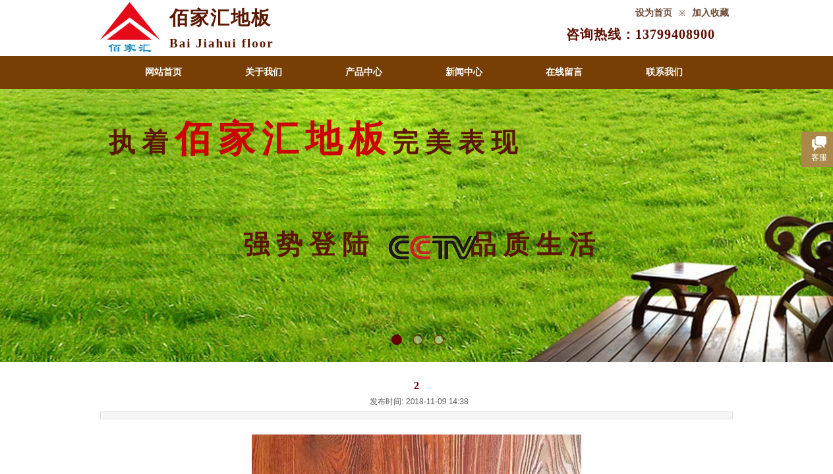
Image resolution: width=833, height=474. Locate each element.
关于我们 (263, 72)
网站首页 (163, 72)
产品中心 (363, 72)
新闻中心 (463, 72)
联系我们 (664, 72)
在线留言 (564, 72)
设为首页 (653, 13)
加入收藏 (710, 13)
